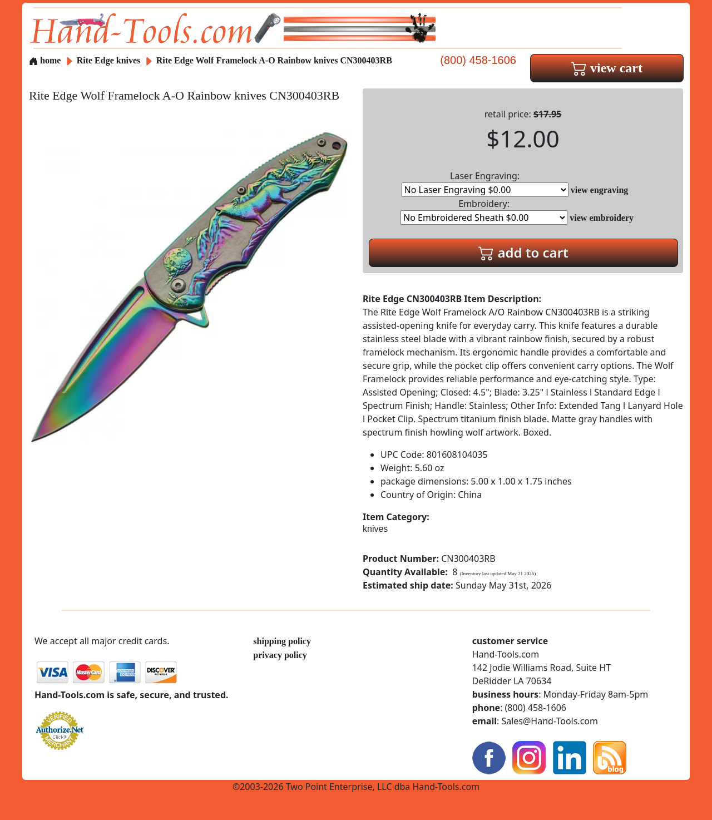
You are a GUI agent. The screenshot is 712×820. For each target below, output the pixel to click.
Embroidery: (483, 211)
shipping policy (282, 641)
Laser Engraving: (485, 183)
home (45, 60)
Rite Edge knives (109, 60)
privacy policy (279, 655)
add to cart (523, 252)
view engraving (600, 190)
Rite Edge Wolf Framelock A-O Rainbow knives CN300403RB (274, 60)
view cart (606, 68)
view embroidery (602, 218)
